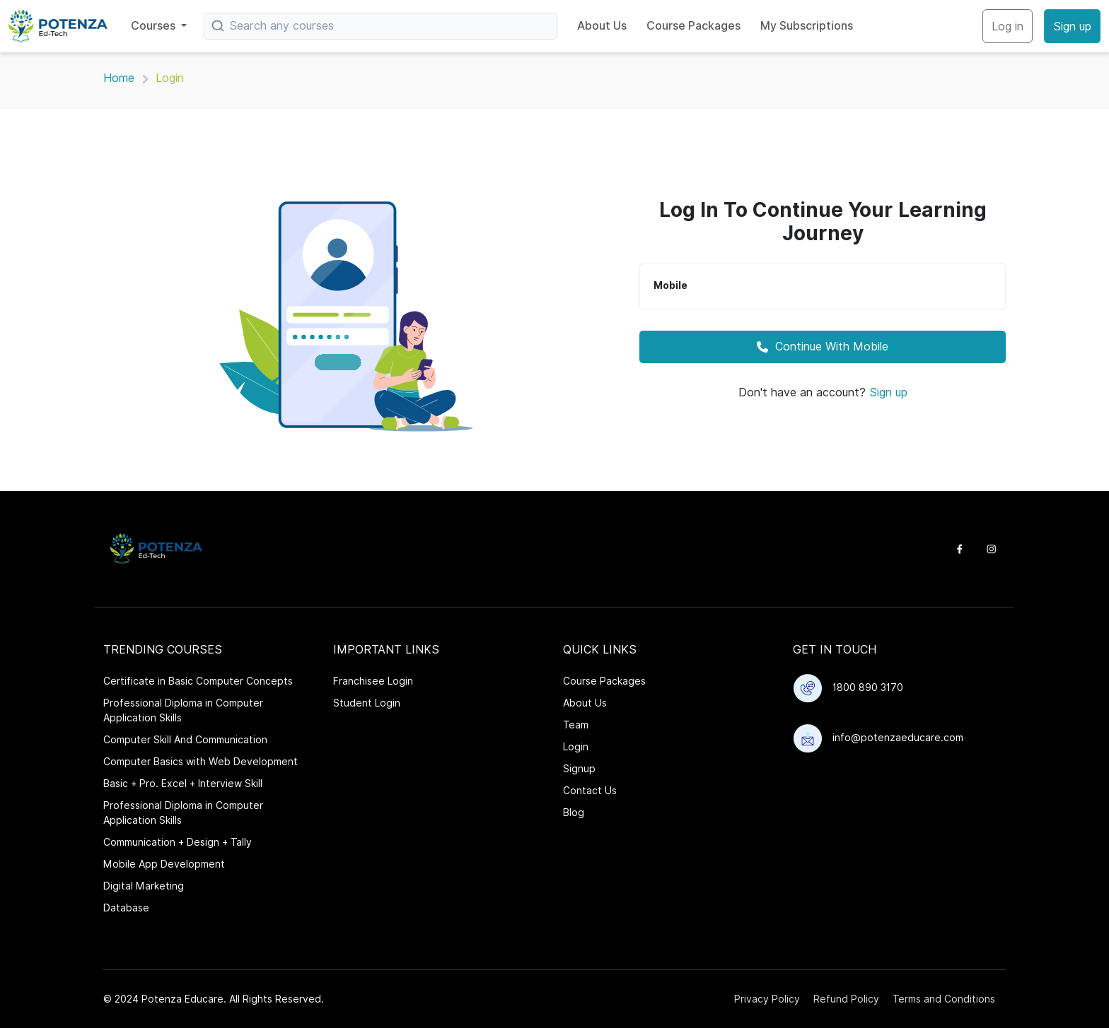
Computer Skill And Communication (185, 739)
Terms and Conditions (944, 999)
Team (575, 725)
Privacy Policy (767, 999)
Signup (579, 768)
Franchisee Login (373, 681)
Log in (1007, 26)
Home (118, 78)
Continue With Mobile (822, 346)
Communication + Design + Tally (177, 842)
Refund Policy (846, 999)
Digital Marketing (143, 886)
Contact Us (590, 790)
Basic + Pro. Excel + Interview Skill (182, 783)
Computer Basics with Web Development (200, 761)
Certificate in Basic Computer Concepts (198, 681)
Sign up (1072, 26)
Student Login (366, 703)
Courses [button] (154, 26)
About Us (602, 26)
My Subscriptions (806, 26)
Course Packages (693, 26)
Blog (573, 812)
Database (126, 908)
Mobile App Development (164, 864)
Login (575, 746)
